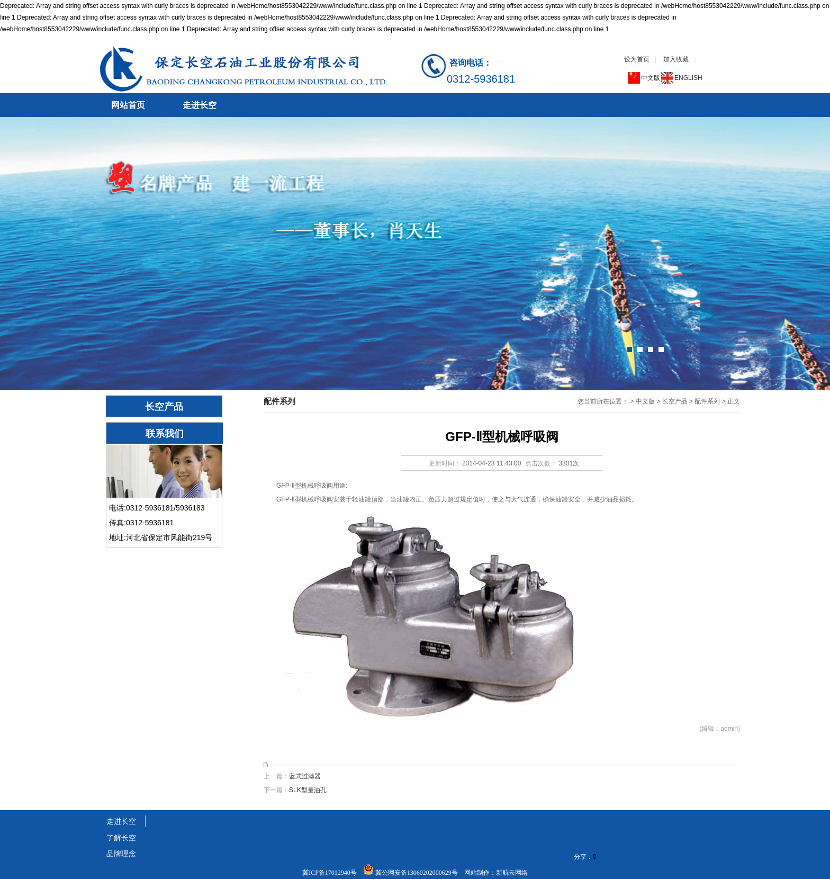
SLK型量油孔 (308, 790)
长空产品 (675, 401)
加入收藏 (676, 59)
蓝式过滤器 (305, 776)
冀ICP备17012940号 (330, 872)
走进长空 (199, 105)
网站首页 (128, 105)
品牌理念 (121, 853)
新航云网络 (512, 872)
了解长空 (121, 837)
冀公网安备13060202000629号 (416, 872)
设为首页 (636, 59)
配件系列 (707, 401)
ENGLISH (688, 78)
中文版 (650, 78)
